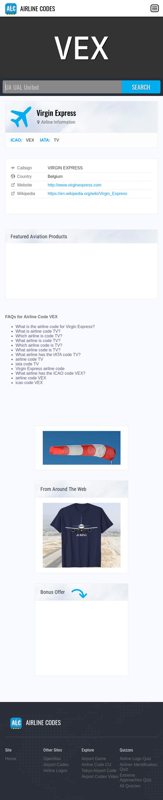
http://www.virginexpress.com (74, 185)
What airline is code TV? (38, 340)
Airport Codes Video (100, 776)
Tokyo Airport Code (99, 770)
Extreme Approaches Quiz (136, 777)
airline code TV (29, 359)
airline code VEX (31, 378)
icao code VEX (29, 382)
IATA (44, 140)
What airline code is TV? (38, 350)
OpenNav (52, 758)
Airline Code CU (96, 764)
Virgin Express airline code (40, 368)
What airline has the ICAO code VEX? (50, 373)
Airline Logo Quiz (135, 758)
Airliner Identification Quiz (138, 766)
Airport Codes (56, 764)
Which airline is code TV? (39, 336)
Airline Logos (55, 770)
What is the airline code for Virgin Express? (55, 326)
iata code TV (27, 364)
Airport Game (94, 758)
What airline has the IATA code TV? (48, 354)
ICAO (16, 140)
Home (10, 758)
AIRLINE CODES (30, 8)
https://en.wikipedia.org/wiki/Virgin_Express (87, 193)
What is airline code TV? (38, 331)
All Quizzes (130, 786)
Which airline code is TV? (39, 345)
